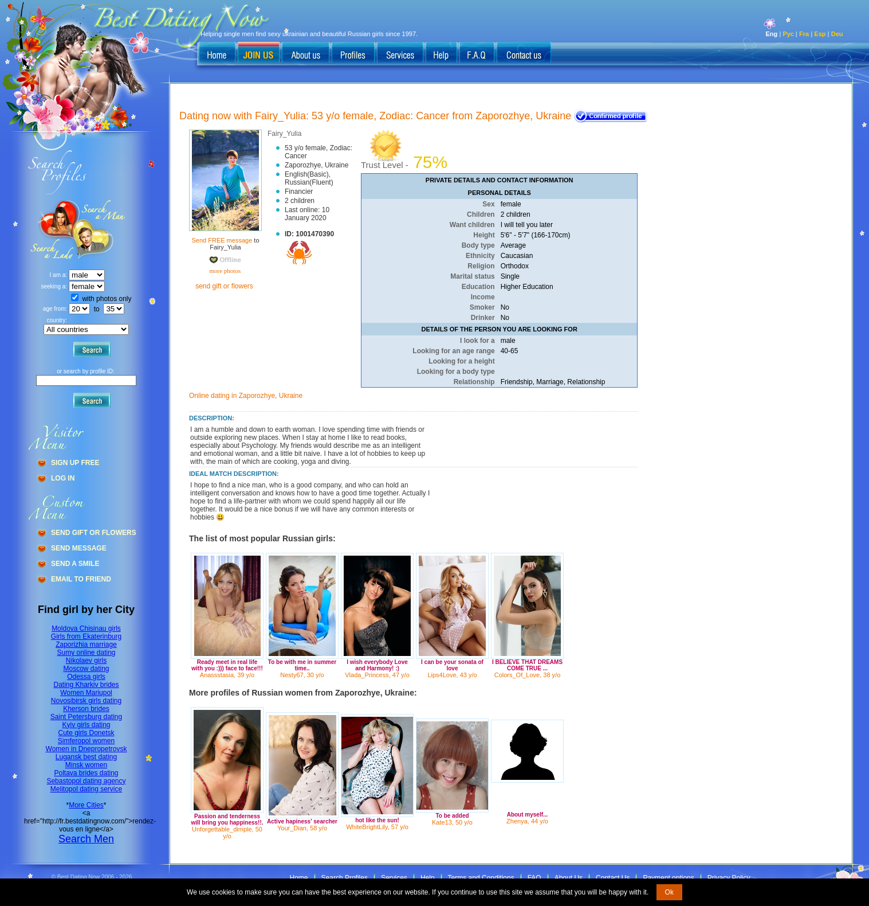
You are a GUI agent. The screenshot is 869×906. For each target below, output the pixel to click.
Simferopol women (86, 741)
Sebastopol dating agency (85, 781)
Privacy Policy (728, 878)
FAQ (534, 878)
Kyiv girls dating (86, 725)
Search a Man (52, 229)
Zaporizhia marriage (86, 645)
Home (299, 878)
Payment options (668, 878)
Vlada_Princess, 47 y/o (377, 674)
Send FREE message (221, 240)
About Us (569, 878)
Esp (819, 33)
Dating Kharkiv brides (86, 685)
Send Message (79, 548)
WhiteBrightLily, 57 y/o (377, 826)
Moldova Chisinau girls (86, 628)
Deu (837, 33)
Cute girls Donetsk (86, 733)
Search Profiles (344, 878)
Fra (804, 33)
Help (427, 878)
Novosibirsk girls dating (86, 701)
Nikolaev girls (86, 661)
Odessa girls (86, 677)
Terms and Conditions (481, 878)
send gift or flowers (224, 286)
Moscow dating (86, 669)
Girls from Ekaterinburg (86, 636)
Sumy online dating (86, 653)
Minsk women (86, 765)
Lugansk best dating (86, 757)
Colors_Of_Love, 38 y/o (527, 674)
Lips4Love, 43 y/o (452, 674)
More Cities (86, 805)
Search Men (86, 839)
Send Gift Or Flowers (93, 533)
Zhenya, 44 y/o (527, 821)
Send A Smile (75, 564)
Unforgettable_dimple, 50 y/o (227, 832)
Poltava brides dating (86, 773)
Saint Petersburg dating (86, 717)
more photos (224, 270)
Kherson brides (86, 709)
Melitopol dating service (86, 789)
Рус (788, 33)
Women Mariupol (86, 693)
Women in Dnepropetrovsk (86, 749)
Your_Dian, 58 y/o (302, 828)
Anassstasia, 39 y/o (227, 674)
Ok (669, 892)
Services (394, 878)
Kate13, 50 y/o (452, 822)
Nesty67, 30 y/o (302, 674)
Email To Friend (81, 579)
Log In (62, 478)
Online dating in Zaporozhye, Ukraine (245, 396)
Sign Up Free (75, 463)
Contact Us (613, 878)
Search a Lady (100, 229)
